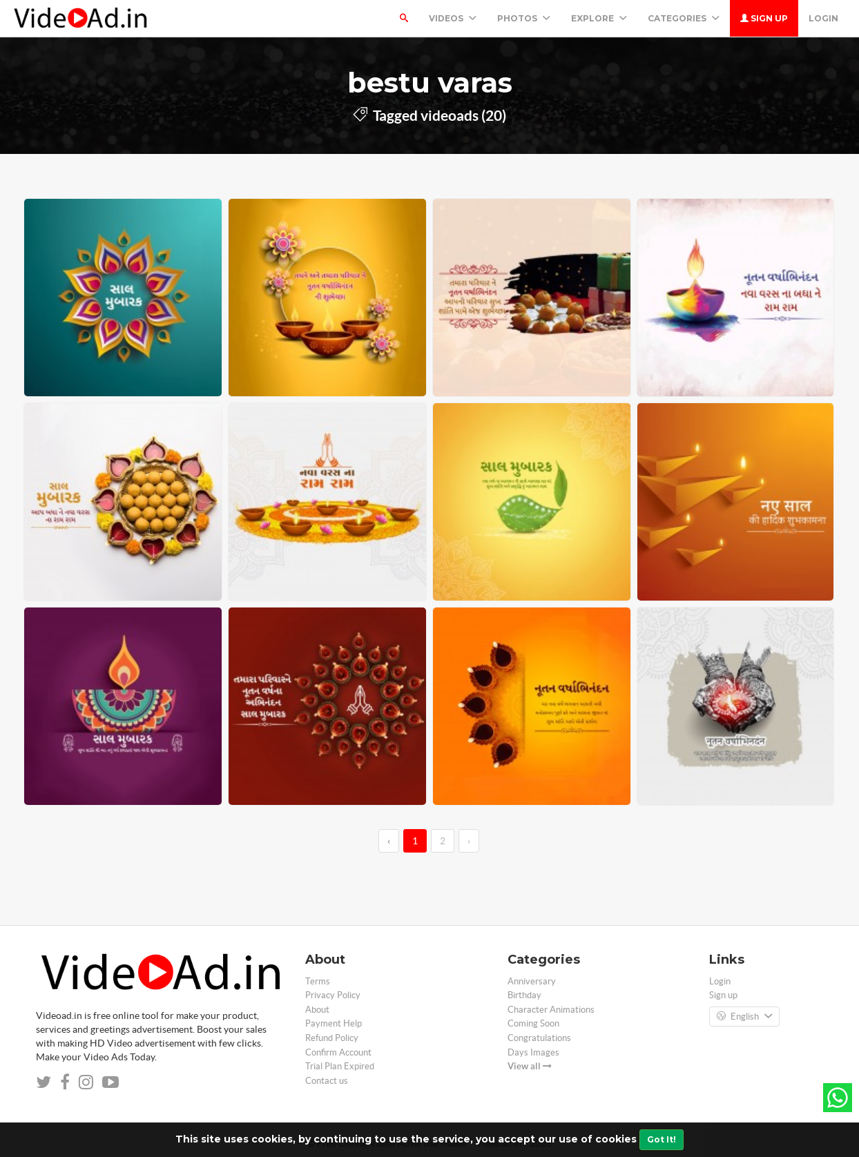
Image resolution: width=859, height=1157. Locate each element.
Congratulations (539, 1038)
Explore (599, 18)
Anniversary (532, 981)
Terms (317, 981)
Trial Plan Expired (339, 1066)
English (744, 1016)
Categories (684, 18)
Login (823, 18)
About (317, 1009)
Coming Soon (533, 1023)
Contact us (326, 1081)
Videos (452, 18)
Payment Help (333, 1023)
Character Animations (551, 1009)
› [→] (468, 840)
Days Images (533, 1052)
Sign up (764, 18)
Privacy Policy (332, 995)
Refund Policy (331, 1038)
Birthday (524, 995)
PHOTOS (523, 18)
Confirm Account (338, 1052)
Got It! (661, 1139)
